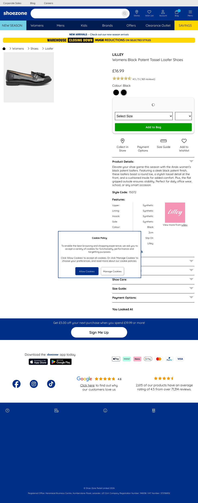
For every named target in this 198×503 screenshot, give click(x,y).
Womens (16, 48)
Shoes (33, 48)
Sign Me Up (99, 332)
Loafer (47, 48)
